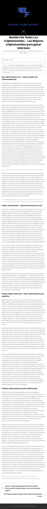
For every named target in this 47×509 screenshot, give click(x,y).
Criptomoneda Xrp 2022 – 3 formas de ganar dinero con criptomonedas (20, 476)
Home (4, 51)
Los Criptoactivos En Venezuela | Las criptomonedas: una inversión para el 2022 (22, 199)
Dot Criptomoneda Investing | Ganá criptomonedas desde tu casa (23, 495)
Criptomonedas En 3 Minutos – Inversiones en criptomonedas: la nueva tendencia (22, 170)
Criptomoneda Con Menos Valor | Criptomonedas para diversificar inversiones (21, 478)
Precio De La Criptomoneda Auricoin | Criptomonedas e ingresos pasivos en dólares (23, 201)
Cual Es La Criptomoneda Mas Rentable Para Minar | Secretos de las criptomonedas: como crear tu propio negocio (22, 488)
